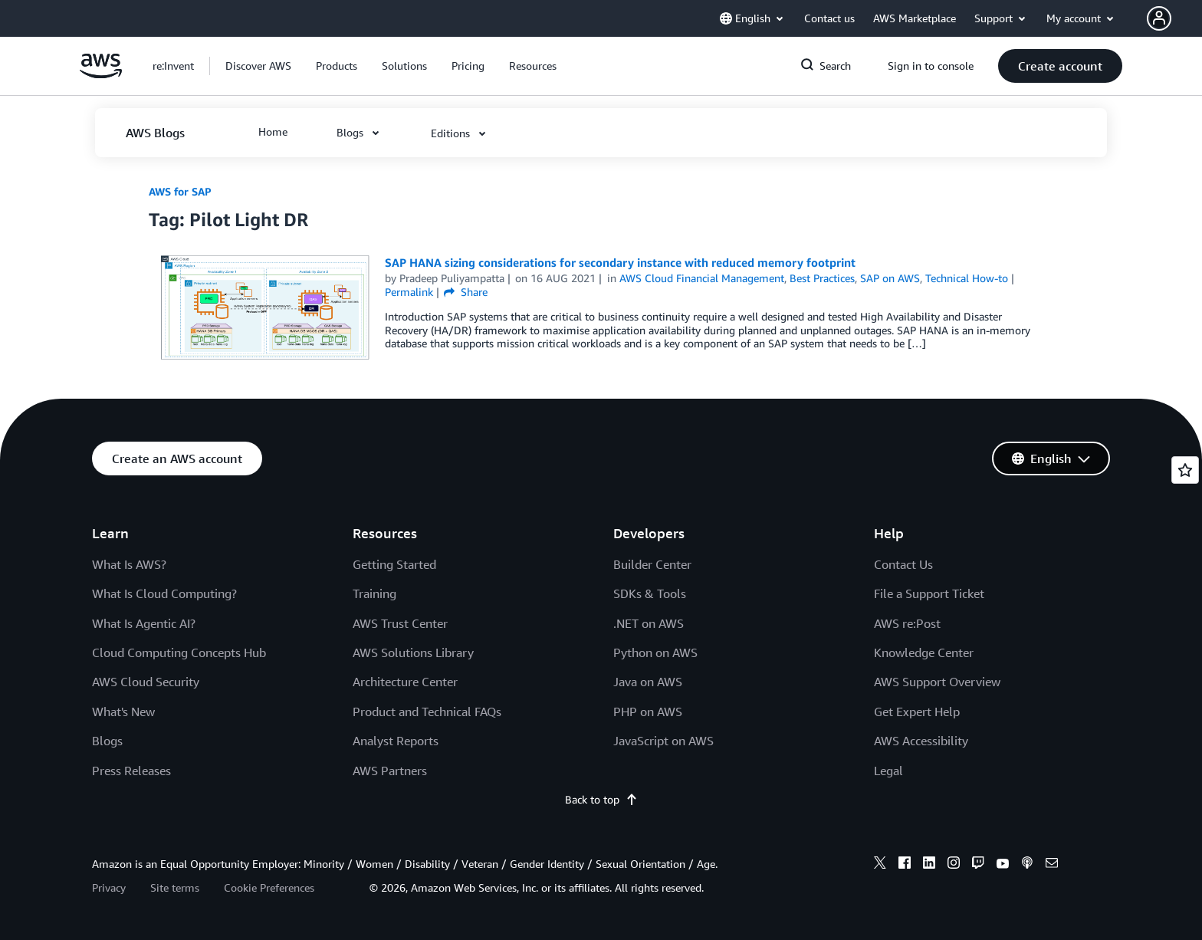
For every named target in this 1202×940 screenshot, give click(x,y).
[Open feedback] (1185, 470)
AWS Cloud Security (145, 681)
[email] (1052, 864)
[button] (1174, 18)
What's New (123, 711)
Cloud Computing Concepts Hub (179, 652)
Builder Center (652, 564)
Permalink (409, 291)
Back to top (601, 799)
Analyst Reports (395, 740)
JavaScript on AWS (663, 740)
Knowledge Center (924, 652)
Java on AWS (647, 681)
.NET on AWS (648, 623)
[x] (880, 864)
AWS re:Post (907, 623)
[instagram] (953, 864)
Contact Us (903, 564)
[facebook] (904, 864)
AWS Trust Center (400, 623)
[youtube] (1003, 864)
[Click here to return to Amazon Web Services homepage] (101, 74)
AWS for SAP (180, 191)
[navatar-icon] (1159, 18)
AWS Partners (390, 770)
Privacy (109, 887)
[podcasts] (1027, 864)
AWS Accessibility (921, 740)
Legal (888, 770)
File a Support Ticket (929, 593)
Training (374, 593)
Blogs (107, 740)
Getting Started (394, 564)
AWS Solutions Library (413, 652)
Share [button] (466, 291)
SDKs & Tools (649, 593)
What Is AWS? (129, 564)
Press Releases (131, 770)
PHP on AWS (647, 711)
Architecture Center (405, 681)
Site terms (174, 887)
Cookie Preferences (269, 887)
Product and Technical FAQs (427, 711)
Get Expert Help (917, 711)
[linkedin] (929, 864)
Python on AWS (655, 652)
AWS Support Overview (937, 681)
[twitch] (978, 864)
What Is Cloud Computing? (164, 593)
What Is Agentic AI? (143, 623)
